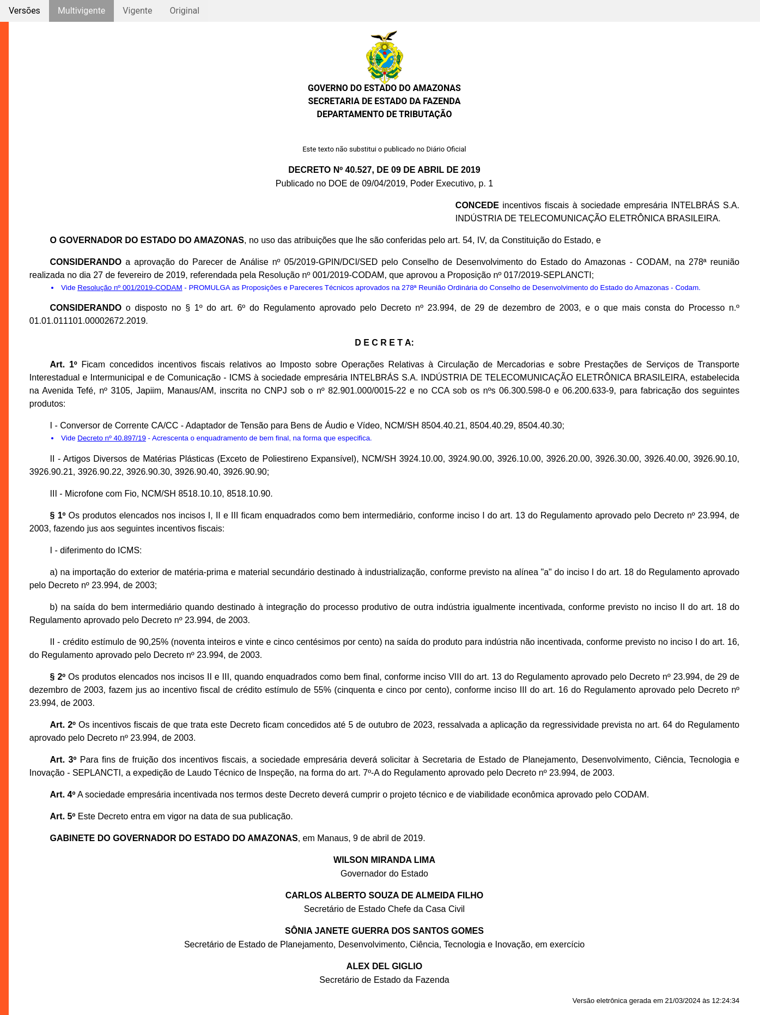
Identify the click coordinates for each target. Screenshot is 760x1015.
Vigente (137, 10)
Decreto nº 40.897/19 (111, 438)
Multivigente (81, 10)
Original (184, 10)
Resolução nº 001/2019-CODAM (129, 287)
